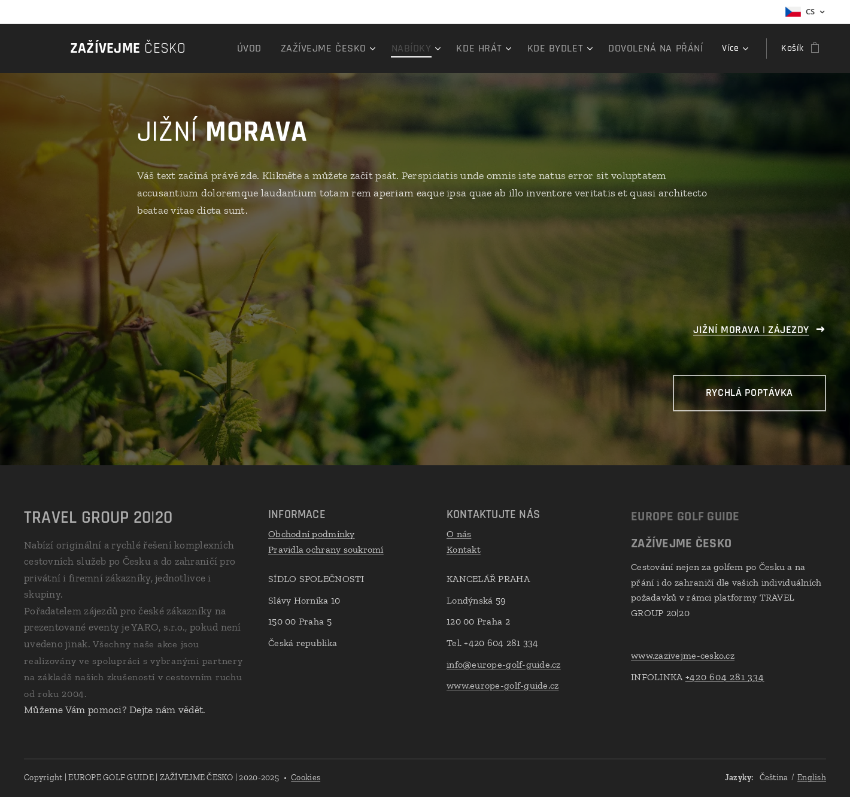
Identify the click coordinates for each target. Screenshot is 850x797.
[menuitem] (288, 48)
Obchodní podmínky (311, 534)
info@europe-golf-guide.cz (504, 664)
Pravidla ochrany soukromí (326, 549)
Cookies (305, 777)
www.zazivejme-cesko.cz (682, 655)
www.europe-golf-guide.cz (502, 685)
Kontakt (464, 549)
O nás (459, 534)
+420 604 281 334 (724, 677)
